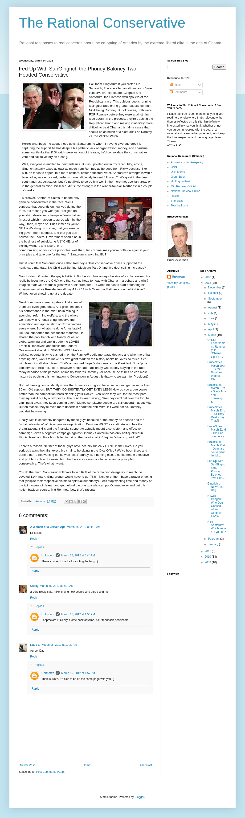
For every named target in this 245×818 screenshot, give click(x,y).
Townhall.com (179, 205)
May (211, 324)
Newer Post (27, 765)
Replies (39, 547)
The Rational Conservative (102, 23)
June (211, 318)
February (214, 538)
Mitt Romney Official (183, 186)
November (215, 287)
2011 (208, 551)
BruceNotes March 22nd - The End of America (216, 431)
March (212, 335)
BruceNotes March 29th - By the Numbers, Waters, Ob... (216, 371)
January (213, 544)
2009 (208, 562)
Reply (33, 538)
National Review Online (185, 191)
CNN (174, 167)
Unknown (47, 555)
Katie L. (35, 644)
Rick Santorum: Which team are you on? (216, 527)
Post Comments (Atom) (50, 771)
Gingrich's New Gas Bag (214, 487)
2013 (208, 277)
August (213, 307)
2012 (208, 282)
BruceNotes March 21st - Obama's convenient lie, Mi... (216, 448)
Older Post (145, 765)
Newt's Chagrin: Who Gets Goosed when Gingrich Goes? (215, 506)
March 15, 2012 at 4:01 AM (83, 527)
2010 (208, 556)
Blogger (139, 797)
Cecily (34, 586)
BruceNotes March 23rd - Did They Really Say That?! (216, 414)
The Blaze (177, 200)
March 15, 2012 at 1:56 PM (78, 614)
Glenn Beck (178, 176)
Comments (178, 92)
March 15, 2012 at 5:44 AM (78, 555)
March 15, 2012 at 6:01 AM (56, 586)
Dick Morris (178, 171)
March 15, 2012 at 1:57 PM (78, 673)
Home (86, 765)
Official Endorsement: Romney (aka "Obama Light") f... (216, 348)
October (213, 293)
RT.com (175, 195)
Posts (175, 84)
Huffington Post (180, 181)
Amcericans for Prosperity (187, 162)
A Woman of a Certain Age (47, 527)
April (211, 329)
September (215, 298)
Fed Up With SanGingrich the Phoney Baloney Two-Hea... (216, 469)
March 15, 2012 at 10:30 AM (59, 644)
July (211, 313)
